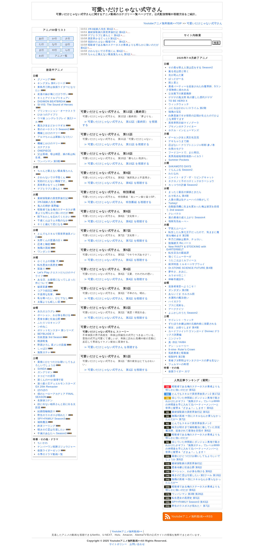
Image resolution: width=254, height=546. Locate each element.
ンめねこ (43, 326)
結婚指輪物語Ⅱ (46, 411)
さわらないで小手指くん (51, 177)
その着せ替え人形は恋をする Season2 (190, 67)
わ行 (41, 55)
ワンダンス (44, 251)
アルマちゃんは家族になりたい (55, 136)
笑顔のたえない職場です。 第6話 (107, 42)
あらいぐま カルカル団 (181, 294)
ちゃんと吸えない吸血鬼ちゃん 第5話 (109, 54)
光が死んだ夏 (176, 75)
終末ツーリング (46, 425)
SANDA (42, 368)
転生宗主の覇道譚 (178, 252)
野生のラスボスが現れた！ (53, 415)
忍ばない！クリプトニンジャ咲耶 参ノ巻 (191, 145)
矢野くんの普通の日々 (50, 240)
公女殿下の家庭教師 (179, 93)
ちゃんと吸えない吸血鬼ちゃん (55, 170)
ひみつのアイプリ (48, 114)
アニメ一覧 (61, 55)
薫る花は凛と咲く (178, 71)
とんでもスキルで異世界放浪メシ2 (191, 423)
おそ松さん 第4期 (178, 195)
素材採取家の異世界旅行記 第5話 (191, 412)
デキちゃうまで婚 (178, 141)
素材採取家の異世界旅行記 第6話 (107, 32)
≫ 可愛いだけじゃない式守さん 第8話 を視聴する (115, 221)
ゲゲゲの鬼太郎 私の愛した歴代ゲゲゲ (190, 97)
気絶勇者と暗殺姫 (178, 353)
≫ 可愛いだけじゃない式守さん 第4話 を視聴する (115, 279)
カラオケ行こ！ (177, 275)
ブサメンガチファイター (182, 126)
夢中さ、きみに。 (178, 271)
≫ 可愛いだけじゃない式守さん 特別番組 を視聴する (117, 202)
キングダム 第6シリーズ (51, 83)
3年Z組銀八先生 (47, 202)
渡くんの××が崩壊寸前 (51, 379)
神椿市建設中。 (177, 279)
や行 (54, 50)
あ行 (41, 38)
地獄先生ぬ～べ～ (178, 221)
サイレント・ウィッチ (181, 320)
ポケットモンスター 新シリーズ (56, 330)
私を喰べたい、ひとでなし (53, 298)
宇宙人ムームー (177, 228)
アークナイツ (176, 309)
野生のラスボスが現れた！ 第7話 (191, 505)
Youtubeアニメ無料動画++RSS (192, 516)
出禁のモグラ (176, 148)
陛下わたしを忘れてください (54, 216)
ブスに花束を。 (177, 305)
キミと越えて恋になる (50, 224)
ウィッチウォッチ (178, 104)
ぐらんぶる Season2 (180, 169)
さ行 (67, 38)
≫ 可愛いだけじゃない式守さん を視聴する (111, 347)
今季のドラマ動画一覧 (50, 454)
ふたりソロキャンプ (49, 322)
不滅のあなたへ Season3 (52, 433)
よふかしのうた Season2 (183, 312)
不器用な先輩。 (46, 294)
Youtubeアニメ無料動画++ (127, 531)
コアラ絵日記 (45, 290)
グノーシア (44, 79)
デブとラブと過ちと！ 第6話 (104, 35)
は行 (67, 44)
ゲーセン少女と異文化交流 (183, 137)
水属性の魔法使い (178, 297)
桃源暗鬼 (43, 341)
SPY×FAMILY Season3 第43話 (190, 502)
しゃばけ (43, 348)
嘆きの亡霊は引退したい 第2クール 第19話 (196, 475)
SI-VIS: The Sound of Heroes (55, 104)
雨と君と (173, 82)
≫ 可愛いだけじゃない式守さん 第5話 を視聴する (115, 259)
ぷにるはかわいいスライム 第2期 (187, 108)
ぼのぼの (43, 390)
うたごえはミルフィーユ (182, 260)
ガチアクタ (44, 147)
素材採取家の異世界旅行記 (53, 198)
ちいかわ (43, 443)
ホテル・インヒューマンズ (183, 130)
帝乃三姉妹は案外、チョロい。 (186, 239)
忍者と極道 (44, 244)
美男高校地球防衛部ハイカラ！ (186, 156)
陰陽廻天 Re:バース (179, 243)
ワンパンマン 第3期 (49, 161)
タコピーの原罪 (46, 376)
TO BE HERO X (177, 101)
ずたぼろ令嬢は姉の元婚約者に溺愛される (192, 323)
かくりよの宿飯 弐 (48, 261)
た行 (41, 44)
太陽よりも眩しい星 (49, 302)
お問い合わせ (137, 544)
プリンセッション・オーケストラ (57, 110)
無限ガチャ (44, 352)
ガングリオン (45, 372)
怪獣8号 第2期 (176, 356)
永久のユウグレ (46, 311)
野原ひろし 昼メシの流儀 (52, 344)
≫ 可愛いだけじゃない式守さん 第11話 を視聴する (116, 144)
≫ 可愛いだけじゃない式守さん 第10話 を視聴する (116, 163)
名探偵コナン (45, 400)
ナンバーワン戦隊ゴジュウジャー (57, 446)
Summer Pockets (178, 159)
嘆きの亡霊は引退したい (51, 429)
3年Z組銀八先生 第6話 (100, 29)
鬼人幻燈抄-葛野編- (49, 205)
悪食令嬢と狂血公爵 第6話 (187, 467)
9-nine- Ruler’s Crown (181, 349)
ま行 (41, 50)
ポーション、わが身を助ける (54, 315)
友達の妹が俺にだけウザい (53, 94)
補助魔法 (43, 422)
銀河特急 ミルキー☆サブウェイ (186, 264)
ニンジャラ (174, 338)
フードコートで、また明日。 (184, 152)
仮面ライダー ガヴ (179, 371)
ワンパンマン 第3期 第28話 (187, 494)
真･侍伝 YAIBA (177, 342)
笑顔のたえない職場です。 (53, 181)
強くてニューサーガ (179, 256)
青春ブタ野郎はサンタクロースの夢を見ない (193, 360)
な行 (54, 44)
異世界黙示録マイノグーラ (183, 122)
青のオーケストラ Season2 (53, 129)
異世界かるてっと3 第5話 (102, 38)
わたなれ (173, 173)
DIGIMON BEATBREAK (52, 101)
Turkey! (172, 203)
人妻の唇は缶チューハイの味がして (188, 199)
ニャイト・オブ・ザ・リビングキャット (191, 177)
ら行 (67, 50)
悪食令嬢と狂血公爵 (49, 319)
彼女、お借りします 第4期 (183, 327)
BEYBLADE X (46, 333)
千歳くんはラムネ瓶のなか (53, 220)
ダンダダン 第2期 (178, 290)
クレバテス (174, 213)
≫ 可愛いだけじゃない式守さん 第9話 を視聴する (115, 182)
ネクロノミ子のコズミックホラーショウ (191, 181)
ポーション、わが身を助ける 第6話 (192, 471)
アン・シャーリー (178, 346)
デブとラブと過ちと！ (50, 188)
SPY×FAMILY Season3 (51, 418)
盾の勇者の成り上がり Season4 (186, 217)
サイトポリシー (118, 544)
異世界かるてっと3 (48, 185)
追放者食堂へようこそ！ (182, 286)
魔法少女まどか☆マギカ (51, 125)
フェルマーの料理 (178, 364)
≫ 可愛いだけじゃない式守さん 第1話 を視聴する (115, 369)
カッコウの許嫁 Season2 (183, 185)
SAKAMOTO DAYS (179, 166)
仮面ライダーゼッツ (49, 450)
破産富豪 (43, 286)
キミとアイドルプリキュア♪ (53, 98)
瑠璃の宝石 (174, 111)
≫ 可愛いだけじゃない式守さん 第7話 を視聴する (115, 240)
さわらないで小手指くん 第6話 (105, 51)
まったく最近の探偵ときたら (184, 192)
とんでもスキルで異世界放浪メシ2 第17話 (196, 393)
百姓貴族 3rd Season (50, 337)
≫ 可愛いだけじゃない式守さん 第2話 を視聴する (115, 317)
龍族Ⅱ (41, 268)
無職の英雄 (44, 247)
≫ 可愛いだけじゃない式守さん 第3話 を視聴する (115, 298)
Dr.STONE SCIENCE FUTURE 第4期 (190, 268)
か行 (54, 38)
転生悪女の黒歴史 (48, 265)
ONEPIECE (44, 150)
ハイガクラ (174, 301)
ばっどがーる (176, 78)
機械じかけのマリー (49, 133)
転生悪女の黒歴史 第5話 (185, 498)
